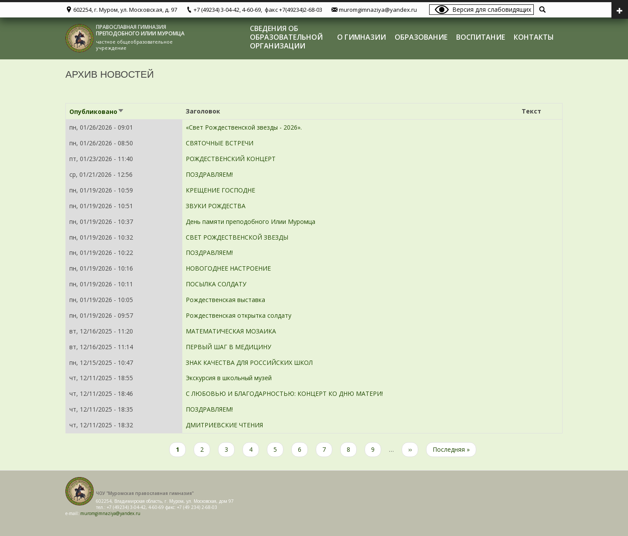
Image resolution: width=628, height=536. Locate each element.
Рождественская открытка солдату (238, 315)
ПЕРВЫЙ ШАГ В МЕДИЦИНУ (228, 347)
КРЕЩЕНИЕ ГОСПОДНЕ (220, 190)
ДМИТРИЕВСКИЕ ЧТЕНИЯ (224, 425)
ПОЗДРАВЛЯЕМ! (209, 174)
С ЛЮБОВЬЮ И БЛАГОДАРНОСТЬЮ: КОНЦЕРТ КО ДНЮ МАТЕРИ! (284, 393)
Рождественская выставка (225, 299)
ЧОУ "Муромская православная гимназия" (145, 493)
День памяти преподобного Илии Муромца (250, 221)
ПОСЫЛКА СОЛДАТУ (216, 284)
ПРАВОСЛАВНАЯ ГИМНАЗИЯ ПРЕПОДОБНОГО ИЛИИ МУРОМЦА (140, 30)
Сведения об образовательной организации (286, 37)
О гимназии (361, 37)
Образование (421, 37)
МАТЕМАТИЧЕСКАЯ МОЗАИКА (231, 331)
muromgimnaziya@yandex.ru (110, 513)
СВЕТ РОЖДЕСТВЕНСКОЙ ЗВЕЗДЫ (237, 237)
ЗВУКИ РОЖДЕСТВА (216, 206)
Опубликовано (96, 111)
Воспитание (480, 37)
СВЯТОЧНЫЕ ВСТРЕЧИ (219, 143)
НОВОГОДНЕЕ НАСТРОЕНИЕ (228, 268)
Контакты (534, 37)
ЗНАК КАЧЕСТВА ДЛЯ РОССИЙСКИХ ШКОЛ (249, 362)
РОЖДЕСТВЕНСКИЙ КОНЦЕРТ (231, 159)
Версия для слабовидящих (491, 9)
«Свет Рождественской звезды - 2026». (244, 127)
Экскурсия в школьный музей (229, 378)
